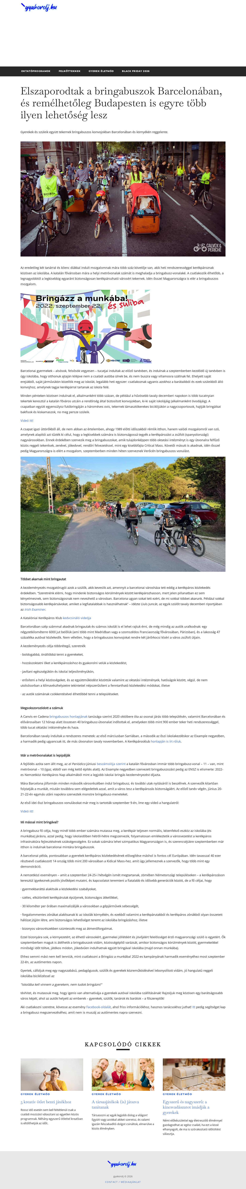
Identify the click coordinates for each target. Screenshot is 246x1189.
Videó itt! (26, 420)
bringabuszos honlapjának (68, 716)
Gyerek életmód (35, 1094)
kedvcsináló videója (77, 618)
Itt (193, 1007)
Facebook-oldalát (98, 1007)
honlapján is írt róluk (166, 741)
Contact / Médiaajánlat (123, 1182)
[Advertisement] (123, 41)
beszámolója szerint (111, 764)
